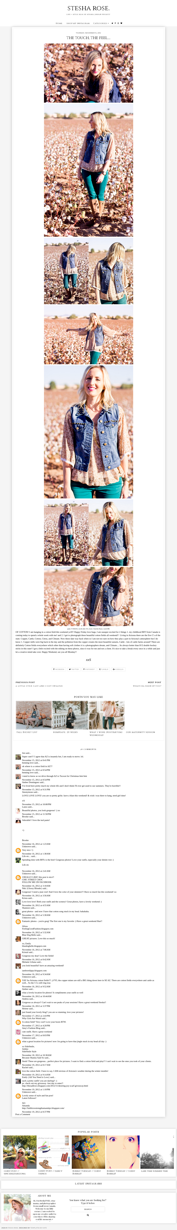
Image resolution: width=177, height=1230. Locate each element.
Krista (25, 898)
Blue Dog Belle (29, 935)
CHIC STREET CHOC (32, 879)
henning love (28, 763)
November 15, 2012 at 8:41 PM (36, 760)
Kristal (25, 952)
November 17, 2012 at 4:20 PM (36, 1025)
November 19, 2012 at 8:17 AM (36, 1065)
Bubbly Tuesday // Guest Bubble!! (87, 1172)
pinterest (89, 669)
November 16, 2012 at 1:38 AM (36, 854)
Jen (23, 753)
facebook (58, 669)
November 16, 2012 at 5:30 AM (36, 915)
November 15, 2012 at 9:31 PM (36, 789)
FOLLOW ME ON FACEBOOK (36, 882)
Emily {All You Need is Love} (36, 1077)
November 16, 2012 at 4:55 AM (36, 905)
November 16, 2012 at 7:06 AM (36, 950)
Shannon (26, 908)
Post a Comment (22, 1114)
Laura (24, 807)
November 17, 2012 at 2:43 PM (36, 1016)
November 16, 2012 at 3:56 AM (36, 895)
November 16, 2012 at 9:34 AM (36, 974)
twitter (74, 669)
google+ (118, 669)
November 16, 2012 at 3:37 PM (36, 1006)
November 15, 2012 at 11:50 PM (36, 814)
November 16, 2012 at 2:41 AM (36, 871)
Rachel (25, 1067)
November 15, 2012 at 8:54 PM (36, 770)
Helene (25, 1008)
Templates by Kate (38, 1228)
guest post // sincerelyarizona (15, 1172)
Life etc (25, 865)
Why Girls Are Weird (31, 1018)
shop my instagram (78, 23)
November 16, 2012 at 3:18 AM (36, 886)
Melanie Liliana (29, 962)
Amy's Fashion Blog (31, 1028)
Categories (100, 23)
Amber (25, 989)
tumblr (103, 669)
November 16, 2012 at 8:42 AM (36, 959)
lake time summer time (154, 1171)
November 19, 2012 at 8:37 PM (36, 1112)
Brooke (25, 816)
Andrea (25, 999)
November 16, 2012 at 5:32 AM (36, 932)
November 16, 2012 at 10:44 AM (36, 996)
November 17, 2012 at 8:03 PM (36, 1035)
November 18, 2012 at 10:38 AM (36, 1055)
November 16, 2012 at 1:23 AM (36, 844)
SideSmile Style (29, 1051)
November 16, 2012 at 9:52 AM (36, 986)
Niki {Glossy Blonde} (32, 888)
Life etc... (26, 856)
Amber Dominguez (30, 782)
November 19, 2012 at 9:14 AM (36, 1075)
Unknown (26, 846)
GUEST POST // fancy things (50, 1172)
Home (59, 23)
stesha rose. (88, 8)
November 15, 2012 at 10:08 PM (36, 804)
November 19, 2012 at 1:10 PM (36, 1089)
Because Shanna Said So (33, 1058)
